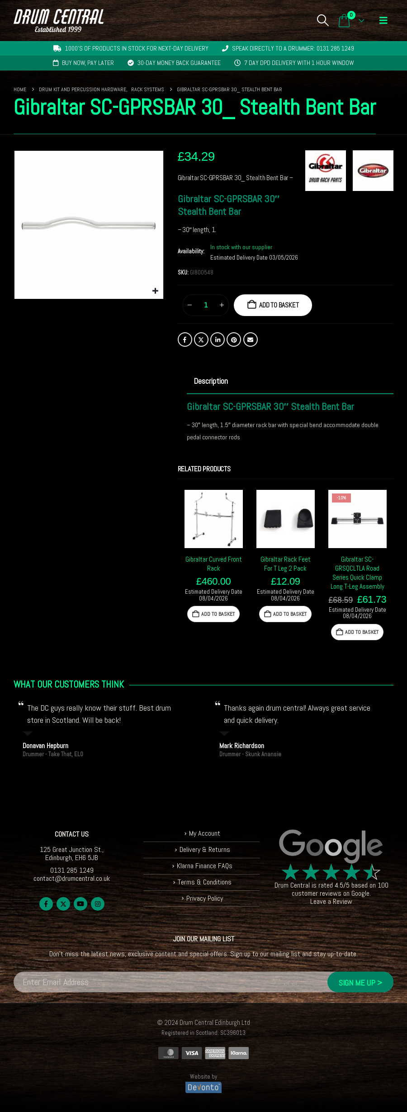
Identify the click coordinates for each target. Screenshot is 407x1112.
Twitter (201, 339)
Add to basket (278, 305)
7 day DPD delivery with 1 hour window (299, 63)
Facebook (185, 339)
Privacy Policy (204, 898)
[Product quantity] (206, 305)
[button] (323, 20)
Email (250, 339)
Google (360, 893)
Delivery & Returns (205, 849)
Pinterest (234, 339)
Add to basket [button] (218, 614)
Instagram (97, 904)
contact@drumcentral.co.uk (71, 878)
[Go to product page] (214, 519)
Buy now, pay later (88, 63)
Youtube (80, 904)
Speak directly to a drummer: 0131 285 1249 (293, 48)
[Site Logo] (59, 20)
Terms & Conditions (205, 882)
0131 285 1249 (72, 870)
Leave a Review (331, 901)
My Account (204, 833)
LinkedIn (217, 339)
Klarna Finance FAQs (204, 865)
